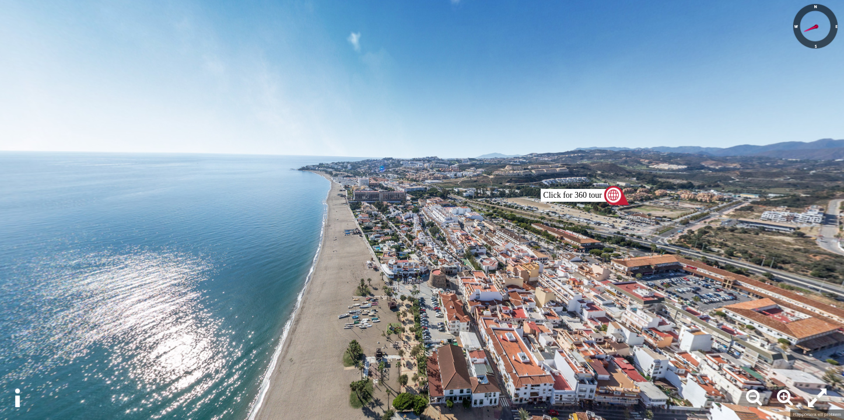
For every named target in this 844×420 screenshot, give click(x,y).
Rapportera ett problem (817, 414)
